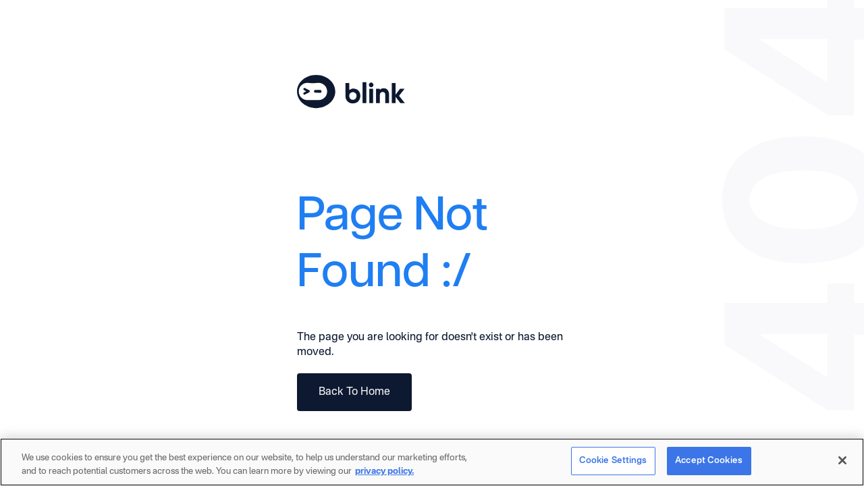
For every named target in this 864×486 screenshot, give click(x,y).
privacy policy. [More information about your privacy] (384, 471)
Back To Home (354, 392)
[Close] (842, 460)
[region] (432, 462)
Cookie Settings (613, 460)
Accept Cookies (708, 460)
